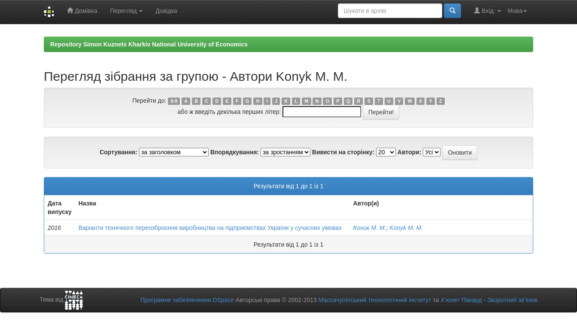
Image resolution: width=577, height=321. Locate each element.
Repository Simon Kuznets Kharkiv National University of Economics (149, 44)
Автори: (410, 152)
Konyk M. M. (406, 227)
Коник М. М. (369, 227)
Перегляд (126, 10)
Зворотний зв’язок (512, 300)
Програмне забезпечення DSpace (187, 300)
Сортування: (118, 152)
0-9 (174, 101)
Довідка (166, 10)
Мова (517, 10)
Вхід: (487, 10)
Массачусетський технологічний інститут (375, 300)
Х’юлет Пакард (461, 300)
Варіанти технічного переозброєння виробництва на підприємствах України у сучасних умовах (210, 227)
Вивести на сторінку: (343, 152)
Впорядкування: (234, 152)
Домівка (82, 10)
